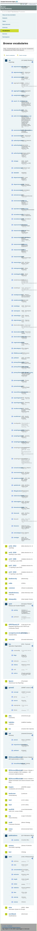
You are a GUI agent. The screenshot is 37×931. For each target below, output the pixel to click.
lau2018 (11, 809)
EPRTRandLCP (14, 624)
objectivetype (17, 320)
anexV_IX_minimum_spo (17, 101)
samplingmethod (17, 436)
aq (9, 60)
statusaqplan (17, 501)
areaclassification (17, 110)
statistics (16, 887)
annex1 (16, 740)
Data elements (6, 24)
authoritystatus (17, 153)
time (15, 892)
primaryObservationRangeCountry (17, 372)
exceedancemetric (17, 214)
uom (10, 856)
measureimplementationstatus (17, 237)
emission (16, 874)
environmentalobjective (17, 200)
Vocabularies (6, 30)
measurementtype (17, 256)
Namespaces (6, 37)
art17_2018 (12, 572)
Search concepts (22, 55)
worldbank (12, 914)
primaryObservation (17, 362)
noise (11, 829)
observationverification (17, 336)
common (12, 588)
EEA (10, 1)
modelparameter (17, 294)
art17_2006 (12, 559)
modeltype (17, 306)
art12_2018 (12, 552)
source (16, 700)
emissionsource (17, 195)
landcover (12, 793)
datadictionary (14, 592)
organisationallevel (17, 342)
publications (13, 835)
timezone (16, 526)
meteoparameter (17, 268)
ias (10, 729)
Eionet (9, 11)
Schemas (5, 27)
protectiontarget (17, 386)
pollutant (16, 358)
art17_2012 (12, 565)
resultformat (17, 416)
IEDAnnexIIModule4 (15, 778)
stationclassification (17, 495)
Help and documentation (9, 15)
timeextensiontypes (17, 507)
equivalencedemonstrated (17, 208)
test (10, 852)
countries (16, 840)
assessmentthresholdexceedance (17, 130)
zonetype (16, 537)
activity (16, 610)
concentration (17, 869)
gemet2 (11, 687)
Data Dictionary (15, 11)
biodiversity (13, 578)
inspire (11, 787)
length (15, 879)
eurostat (11, 639)
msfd (10, 822)
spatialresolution (17, 478)
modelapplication (17, 274)
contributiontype (17, 168)
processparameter (17, 380)
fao (10, 644)
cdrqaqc (16, 161)
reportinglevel (17, 398)
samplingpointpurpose (17, 442)
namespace (17, 310)
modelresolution (17, 300)
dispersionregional (17, 184)
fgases (11, 681)
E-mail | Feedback (7, 926)
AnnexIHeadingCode (17, 763)
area (15, 865)
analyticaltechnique (17, 95)
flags (15, 655)
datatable (16, 172)
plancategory (17, 348)
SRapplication (17, 491)
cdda (10, 583)
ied (10, 733)
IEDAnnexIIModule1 (15, 757)
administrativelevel (17, 77)
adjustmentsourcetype (17, 66)
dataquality (12, 599)
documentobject (17, 190)
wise (10, 907)
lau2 (10, 805)
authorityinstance (17, 140)
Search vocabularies (10, 55)
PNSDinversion (17, 353)
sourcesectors (17, 472)
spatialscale (17, 485)
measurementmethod (17, 249)
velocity (16, 897)
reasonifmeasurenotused (17, 392)
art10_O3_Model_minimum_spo (17, 116)
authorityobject (17, 145)
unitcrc (16, 673)
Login (23, 4)
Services (4, 34)
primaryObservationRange (17, 366)
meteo (15, 884)
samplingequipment (17, 430)
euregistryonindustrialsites (15, 633)
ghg (10, 716)
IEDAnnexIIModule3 (15, 770)
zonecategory (17, 532)
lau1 (10, 800)
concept (16, 692)
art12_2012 (12, 546)
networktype (17, 315)
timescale (16, 513)
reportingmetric (17, 402)
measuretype (17, 262)
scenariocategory (17, 467)
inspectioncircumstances (17, 744)
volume (16, 902)
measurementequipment (17, 244)
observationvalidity (17, 332)
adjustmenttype (17, 72)
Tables (4, 21)
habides (11, 722)
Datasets (4, 18)
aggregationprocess (17, 91)
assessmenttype (17, 135)
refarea (16, 664)
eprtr (10, 604)
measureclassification (17, 230)
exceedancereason (17, 219)
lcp (10, 816)
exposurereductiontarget (17, 224)
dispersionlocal (17, 177)
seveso (11, 845)
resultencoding (17, 408)
